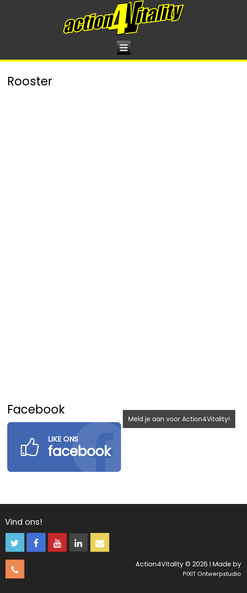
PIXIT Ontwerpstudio (212, 573)
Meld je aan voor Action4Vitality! (179, 419)
